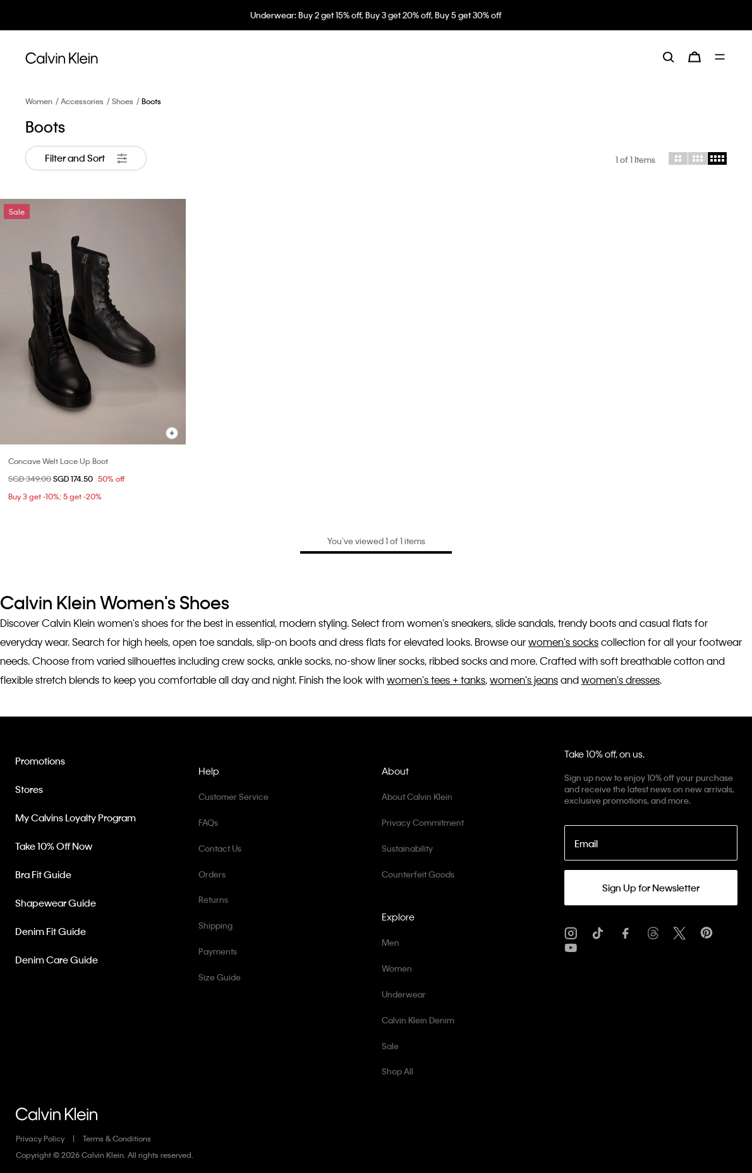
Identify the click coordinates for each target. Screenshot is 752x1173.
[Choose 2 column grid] (678, 158)
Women (38, 101)
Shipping (215, 925)
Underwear (404, 994)
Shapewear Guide (55, 902)
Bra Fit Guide (43, 874)
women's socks (563, 641)
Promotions (40, 760)
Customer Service (233, 796)
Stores (29, 789)
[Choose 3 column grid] (697, 158)
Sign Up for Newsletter (651, 887)
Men (390, 942)
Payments (217, 951)
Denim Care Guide (56, 959)
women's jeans (524, 679)
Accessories (82, 101)
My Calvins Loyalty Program (75, 817)
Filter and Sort (86, 158)
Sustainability (407, 848)
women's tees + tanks (436, 679)
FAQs (208, 822)
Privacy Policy (40, 1138)
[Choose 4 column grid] (717, 158)
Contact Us (219, 848)
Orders (212, 874)
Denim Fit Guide (50, 931)
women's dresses (620, 679)
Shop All (397, 1071)
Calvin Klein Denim (418, 1020)
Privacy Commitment (423, 822)
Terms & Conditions (117, 1138)
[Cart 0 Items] (694, 57)
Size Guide (219, 977)
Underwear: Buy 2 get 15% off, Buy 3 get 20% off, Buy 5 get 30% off (376, 14)
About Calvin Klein (417, 796)
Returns (213, 899)
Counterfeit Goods (418, 874)
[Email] (651, 842)
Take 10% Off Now (53, 846)
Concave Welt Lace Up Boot (58, 461)
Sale (390, 1045)
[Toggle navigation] (721, 57)
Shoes (122, 101)
